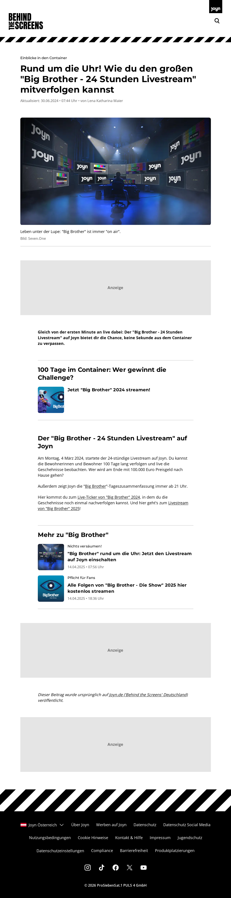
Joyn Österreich (42, 824)
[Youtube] (143, 867)
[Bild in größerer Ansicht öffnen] (115, 171)
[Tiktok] (101, 867)
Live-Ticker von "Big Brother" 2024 (109, 497)
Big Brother (95, 486)
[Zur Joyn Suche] (217, 20)
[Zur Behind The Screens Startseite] (26, 21)
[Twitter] (129, 867)
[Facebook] (115, 867)
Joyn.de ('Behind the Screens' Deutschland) (148, 694)
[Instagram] (87, 867)
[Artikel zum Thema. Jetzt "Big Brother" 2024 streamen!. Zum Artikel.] (115, 400)
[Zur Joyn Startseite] (215, 6)
